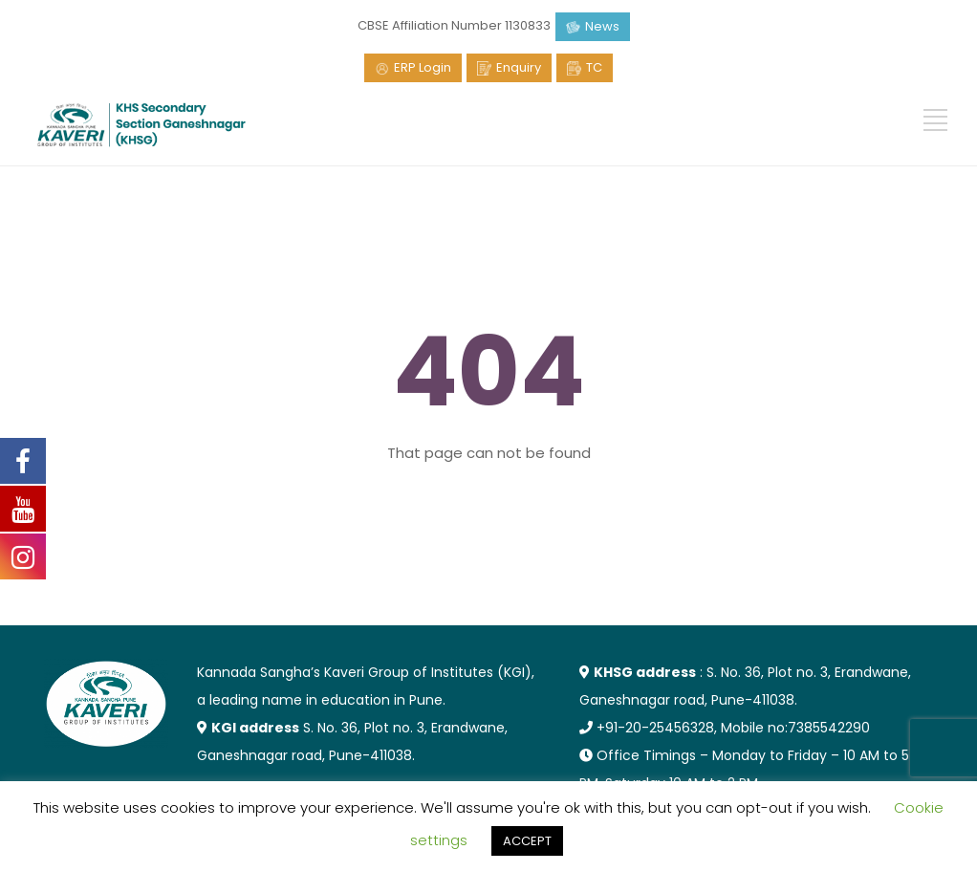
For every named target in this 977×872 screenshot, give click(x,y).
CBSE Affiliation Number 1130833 (454, 25)
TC (594, 67)
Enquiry (518, 67)
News (602, 26)
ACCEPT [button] (527, 841)
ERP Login (422, 67)
